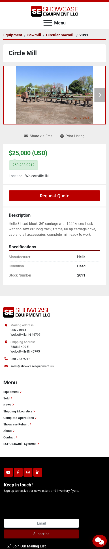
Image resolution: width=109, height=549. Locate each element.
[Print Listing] (72, 136)
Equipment (11, 392)
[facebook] (18, 472)
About (7, 431)
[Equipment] (12, 35)
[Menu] (47, 23)
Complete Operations (18, 418)
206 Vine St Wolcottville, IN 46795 (26, 332)
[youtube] (8, 472)
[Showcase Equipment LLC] (26, 312)
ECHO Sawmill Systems (19, 444)
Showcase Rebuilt (16, 424)
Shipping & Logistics (17, 411)
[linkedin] (37, 472)
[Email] (41, 523)
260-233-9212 (20, 359)
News (7, 405)
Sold (6, 398)
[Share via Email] (39, 136)
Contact (9, 437)
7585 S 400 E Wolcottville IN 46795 (25, 349)
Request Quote (54, 195)
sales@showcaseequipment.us (32, 366)
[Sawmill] (34, 35)
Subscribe (41, 534)
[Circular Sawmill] (60, 35)
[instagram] (28, 472)
